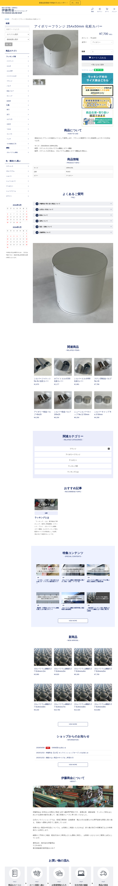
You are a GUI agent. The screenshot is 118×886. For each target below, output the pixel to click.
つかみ (9, 129)
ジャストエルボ (11, 76)
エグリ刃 (9, 119)
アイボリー (73, 460)
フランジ (73, 449)
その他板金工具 (11, 143)
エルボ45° (10, 71)
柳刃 (8, 109)
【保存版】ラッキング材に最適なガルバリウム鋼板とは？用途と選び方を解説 (98, 609)
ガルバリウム (10, 171)
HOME (7, 19)
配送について (42, 215)
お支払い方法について (44, 209)
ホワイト (9, 196)
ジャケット (10, 61)
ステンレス (9, 166)
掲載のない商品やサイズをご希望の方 (60, 758)
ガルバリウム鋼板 (12, 152)
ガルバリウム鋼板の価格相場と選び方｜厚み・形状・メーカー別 (73, 580)
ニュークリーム (11, 191)
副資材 (9, 101)
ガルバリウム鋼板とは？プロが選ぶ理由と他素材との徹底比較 (98, 580)
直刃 (8, 114)
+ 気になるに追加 (97, 64)
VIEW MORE (73, 621)
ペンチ (9, 139)
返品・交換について (44, 226)
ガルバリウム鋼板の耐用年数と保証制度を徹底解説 (73, 608)
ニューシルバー (11, 181)
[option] (55, 54)
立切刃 (9, 124)
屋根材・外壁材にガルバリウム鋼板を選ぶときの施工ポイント (47, 608)
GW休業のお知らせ (59, 748)
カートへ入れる (97, 58)
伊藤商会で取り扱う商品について (48, 203)
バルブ (9, 86)
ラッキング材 (73, 466)
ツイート (85, 70)
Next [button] (76, 52)
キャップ (9, 96)
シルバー (9, 176)
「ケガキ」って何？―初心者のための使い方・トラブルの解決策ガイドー (47, 581)
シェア (91, 70)
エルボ (9, 66)
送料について (42, 221)
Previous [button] (34, 52)
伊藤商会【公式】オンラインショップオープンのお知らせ (67, 753)
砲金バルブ (10, 91)
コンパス (9, 134)
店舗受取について (43, 232)
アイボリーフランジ (73, 454)
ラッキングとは (73, 472)
